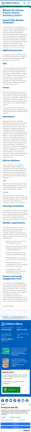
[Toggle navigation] (28, 3)
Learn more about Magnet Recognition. (18, 354)
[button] (11, 390)
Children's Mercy (5, 316)
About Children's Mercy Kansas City (17, 316)
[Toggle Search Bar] (24, 3)
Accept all (15, 424)
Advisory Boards (6, 317)
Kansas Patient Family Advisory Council (20, 317)
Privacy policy (21, 420)
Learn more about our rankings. (17, 365)
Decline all (15, 427)
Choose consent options (7, 420)
